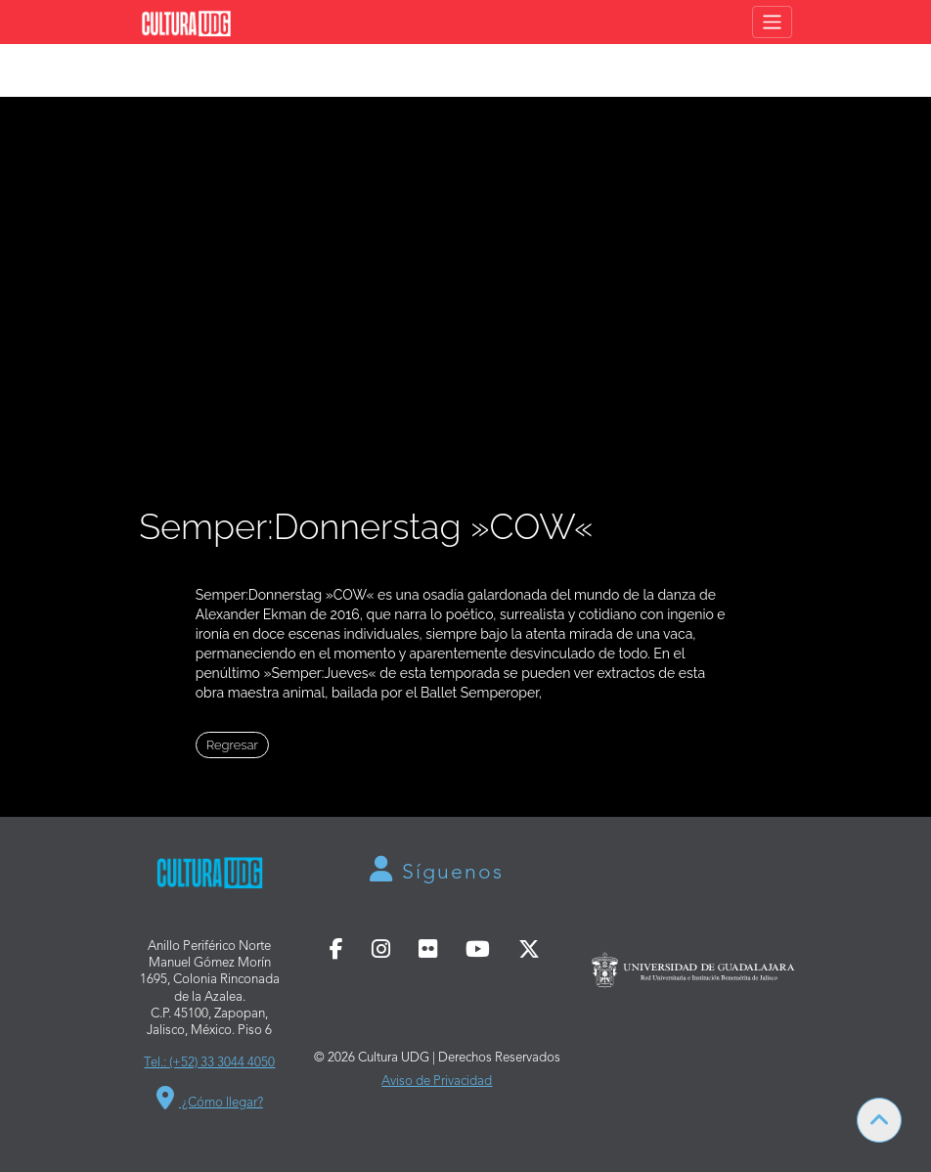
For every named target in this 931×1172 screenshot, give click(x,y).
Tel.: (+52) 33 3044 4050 (209, 1063)
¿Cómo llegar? (209, 1103)
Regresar (232, 745)
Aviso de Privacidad (436, 1081)
